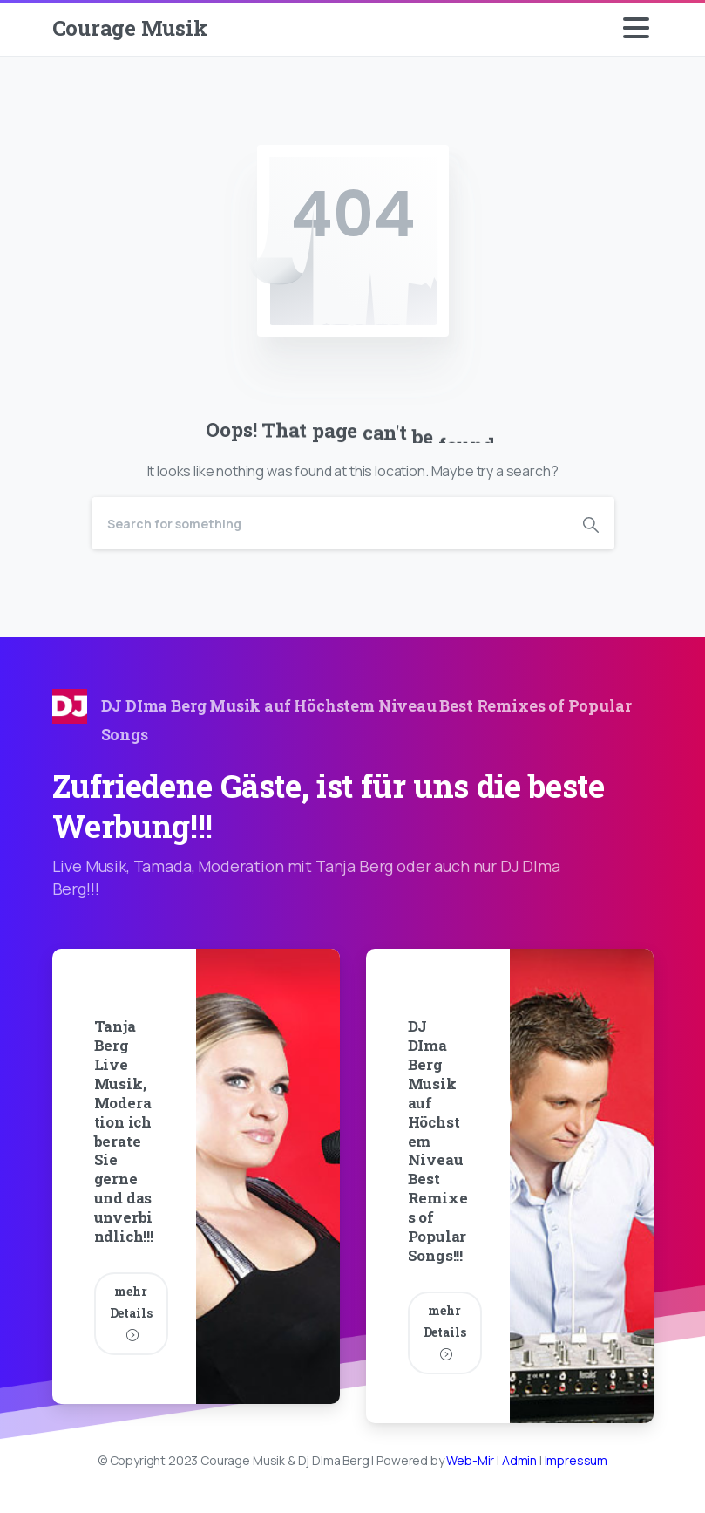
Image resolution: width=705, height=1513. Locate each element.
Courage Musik (129, 28)
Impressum (576, 1460)
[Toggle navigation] (636, 28)
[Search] (329, 523)
